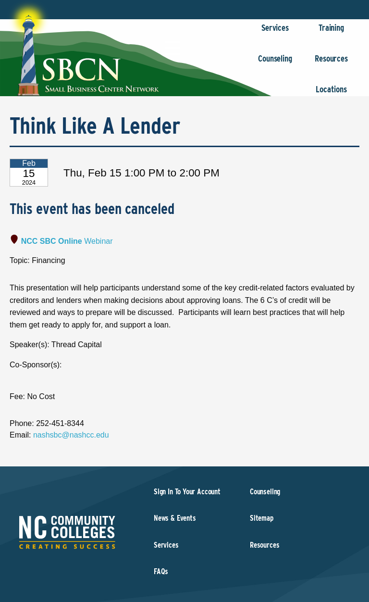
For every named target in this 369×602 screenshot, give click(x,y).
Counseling (275, 63)
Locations (331, 94)
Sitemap (261, 518)
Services (275, 32)
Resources (331, 63)
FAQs (161, 571)
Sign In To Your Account (187, 491)
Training (331, 32)
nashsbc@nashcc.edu (71, 435)
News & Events (175, 518)
